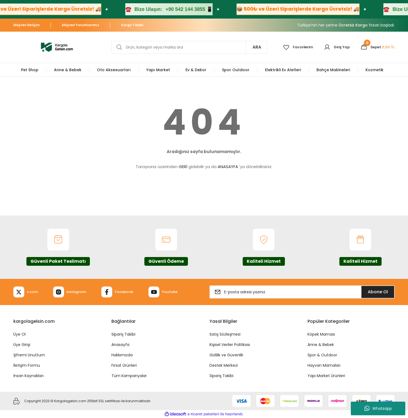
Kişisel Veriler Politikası (229, 344)
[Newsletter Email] (302, 291)
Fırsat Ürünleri (124, 365)
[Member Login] (334, 47)
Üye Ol (19, 334)
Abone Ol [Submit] (378, 292)
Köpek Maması (321, 334)
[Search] (187, 47)
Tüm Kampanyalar (129, 375)
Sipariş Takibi (123, 334)
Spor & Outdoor (322, 355)
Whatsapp (378, 408)
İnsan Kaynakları (28, 375)
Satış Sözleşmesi (224, 334)
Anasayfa (120, 344)
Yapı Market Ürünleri (326, 375)
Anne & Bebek (320, 344)
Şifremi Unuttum (29, 355)
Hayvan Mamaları (323, 365)
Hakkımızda (122, 355)
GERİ (183, 166)
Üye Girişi (21, 344)
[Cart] (377, 47)
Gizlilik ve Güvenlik (226, 355)
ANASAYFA (228, 166)
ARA (252, 47)
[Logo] (57, 46)
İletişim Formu (26, 365)
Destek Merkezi (223, 365)
